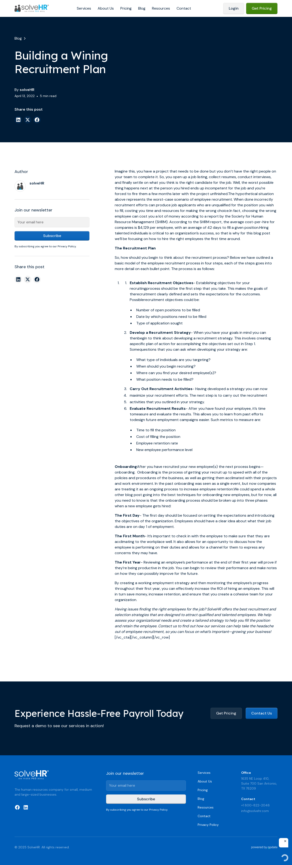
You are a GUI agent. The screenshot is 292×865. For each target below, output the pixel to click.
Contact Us (261, 713)
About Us (106, 8)
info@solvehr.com (255, 811)
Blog (141, 8)
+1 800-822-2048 (255, 805)
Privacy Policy (208, 825)
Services (84, 8)
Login (234, 8)
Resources (161, 8)
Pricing (126, 8)
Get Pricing (262, 8)
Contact (184, 8)
